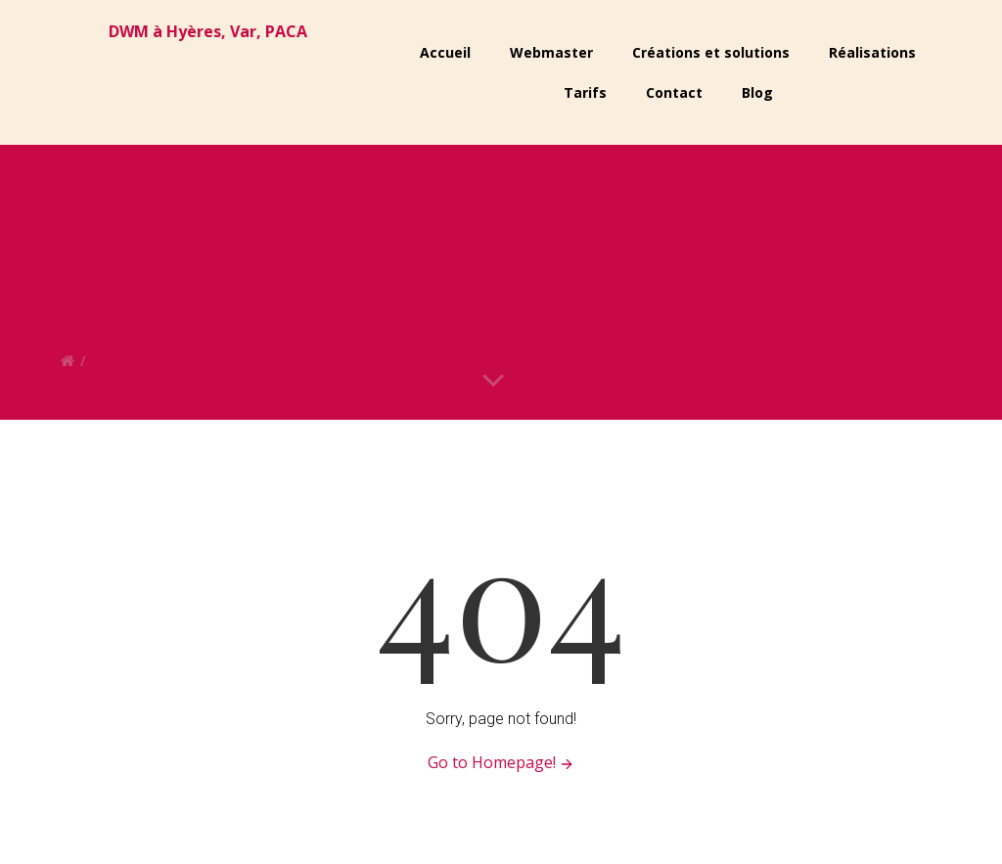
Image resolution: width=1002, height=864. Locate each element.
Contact (674, 92)
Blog (757, 92)
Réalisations (872, 52)
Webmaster (551, 52)
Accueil (445, 52)
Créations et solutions (711, 52)
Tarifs (585, 92)
